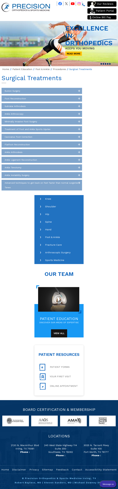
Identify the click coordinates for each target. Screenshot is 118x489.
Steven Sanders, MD (58, 482)
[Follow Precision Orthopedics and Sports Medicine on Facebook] (58, 3)
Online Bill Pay (100, 17)
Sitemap (47, 469)
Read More (73, 53)
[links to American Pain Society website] (102, 420)
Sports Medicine (54, 260)
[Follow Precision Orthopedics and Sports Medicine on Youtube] (71, 3)
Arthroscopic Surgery (58, 252)
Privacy (34, 469)
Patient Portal (102, 11)
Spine (48, 221)
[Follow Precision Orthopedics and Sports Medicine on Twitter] (65, 3)
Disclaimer (19, 469)
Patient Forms (54, 367)
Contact (77, 469)
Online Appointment (58, 386)
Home (5, 69)
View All (59, 333)
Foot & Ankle (42, 69)
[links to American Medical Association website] (73, 420)
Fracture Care (53, 244)
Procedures (59, 69)
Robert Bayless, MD (28, 482)
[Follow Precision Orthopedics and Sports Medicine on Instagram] (77, 3)
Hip (47, 214)
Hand (48, 229)
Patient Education (22, 69)
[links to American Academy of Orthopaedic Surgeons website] (44, 420)
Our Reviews (101, 4)
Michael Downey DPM (89, 482)
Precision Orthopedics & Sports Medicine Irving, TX (60, 478)
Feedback (62, 469)
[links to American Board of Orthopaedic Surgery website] (15, 420)
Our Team (59, 274)
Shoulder (50, 206)
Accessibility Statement (101, 469)
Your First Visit (55, 376)
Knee (48, 198)
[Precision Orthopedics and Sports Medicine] (26, 7)
